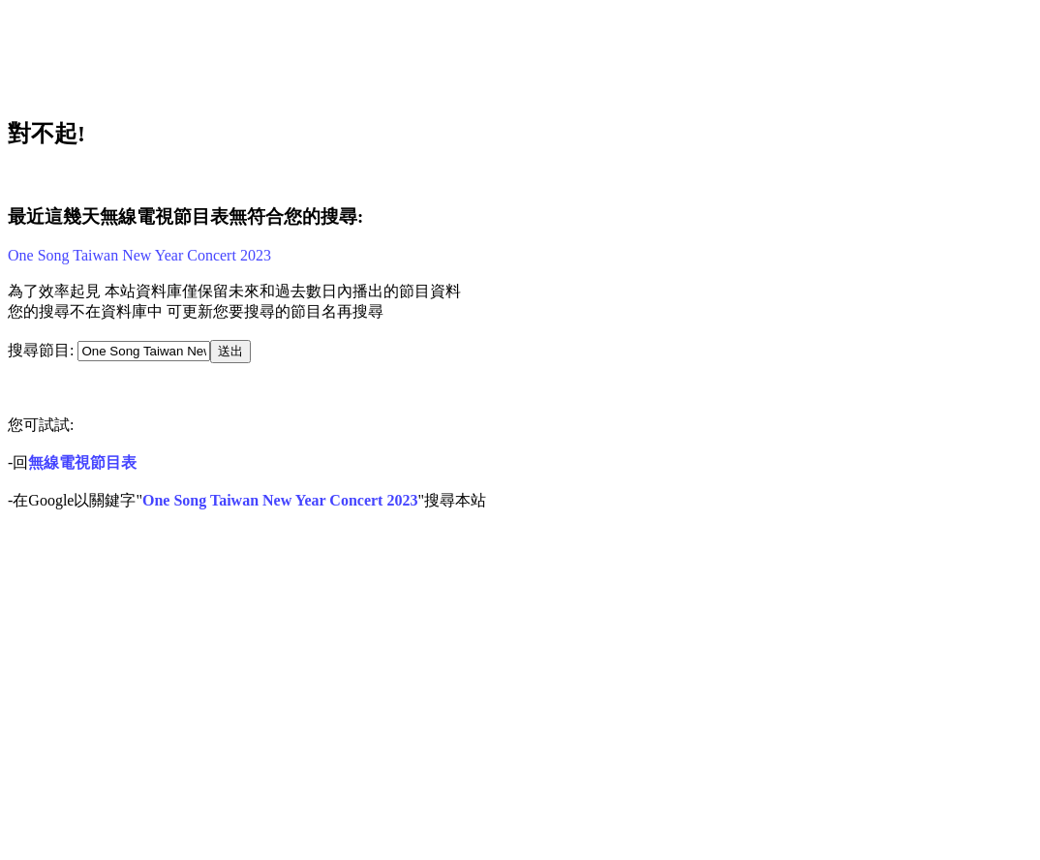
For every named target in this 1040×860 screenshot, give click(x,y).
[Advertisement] (364, 51)
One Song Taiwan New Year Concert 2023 (139, 255)
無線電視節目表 (82, 462)
